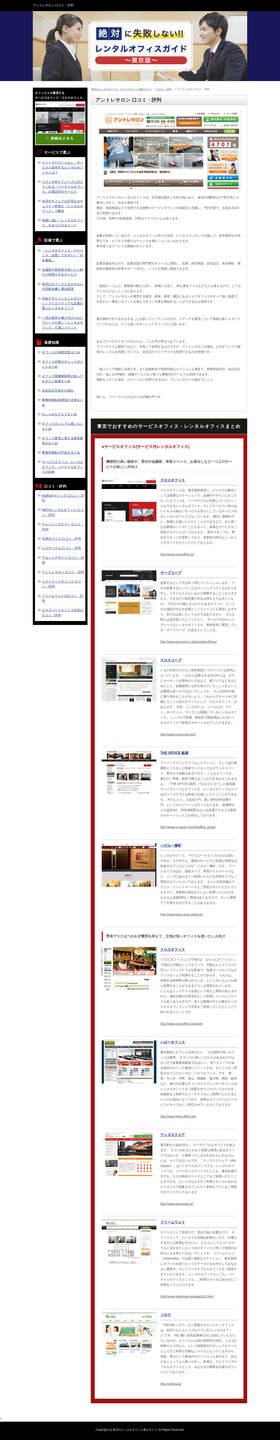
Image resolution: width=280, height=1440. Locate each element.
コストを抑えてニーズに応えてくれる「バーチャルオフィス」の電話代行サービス (62, 186)
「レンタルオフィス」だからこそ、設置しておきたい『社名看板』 (62, 255)
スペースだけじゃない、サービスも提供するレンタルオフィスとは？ (62, 167)
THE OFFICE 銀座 (174, 753)
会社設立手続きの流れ (58, 390)
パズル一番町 (170, 845)
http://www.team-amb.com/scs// (181, 914)
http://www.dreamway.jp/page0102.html (187, 1296)
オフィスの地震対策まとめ (61, 352)
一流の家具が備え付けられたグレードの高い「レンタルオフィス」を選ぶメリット (62, 322)
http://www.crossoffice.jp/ (177, 554)
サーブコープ (170, 573)
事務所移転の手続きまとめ (61, 452)
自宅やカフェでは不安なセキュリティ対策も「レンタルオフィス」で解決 (62, 206)
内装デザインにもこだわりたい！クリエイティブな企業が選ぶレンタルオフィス (62, 303)
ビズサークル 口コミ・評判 (61, 548)
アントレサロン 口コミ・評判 (63, 572)
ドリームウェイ (172, 1222)
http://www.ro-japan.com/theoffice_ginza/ (187, 827)
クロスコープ (170, 660)
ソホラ (165, 1315)
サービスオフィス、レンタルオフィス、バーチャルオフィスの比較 (62, 467)
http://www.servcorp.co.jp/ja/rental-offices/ (188, 642)
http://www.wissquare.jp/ (176, 1204)
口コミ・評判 (164, 89)
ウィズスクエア (172, 1135)
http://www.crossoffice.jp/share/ (181, 1023)
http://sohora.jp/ (171, 1384)
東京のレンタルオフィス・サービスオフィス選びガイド (121, 89)
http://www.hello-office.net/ (178, 1116)
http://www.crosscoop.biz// (178, 734)
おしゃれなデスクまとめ (59, 414)
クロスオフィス (172, 480)
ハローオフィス (172, 1042)
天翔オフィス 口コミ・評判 (61, 538)
